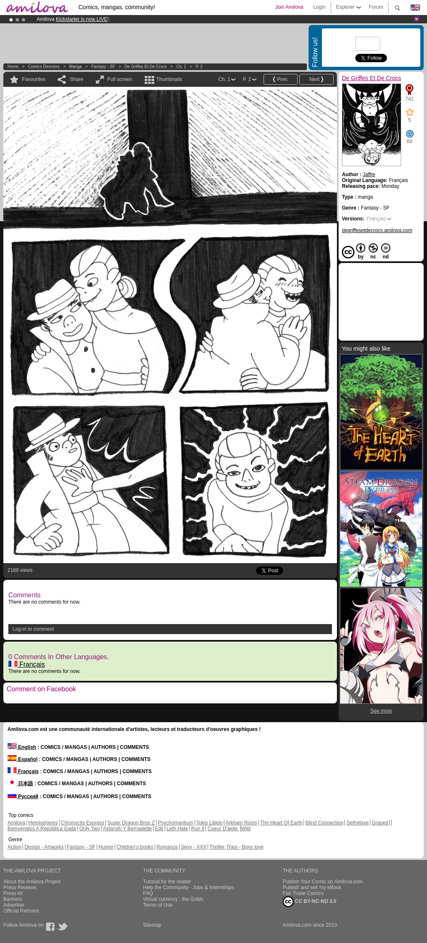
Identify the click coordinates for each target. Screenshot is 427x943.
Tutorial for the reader (167, 882)
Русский (23, 796)
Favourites (33, 79)
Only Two (89, 829)
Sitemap (152, 925)
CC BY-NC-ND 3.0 (310, 901)
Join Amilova (289, 7)
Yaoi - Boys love (246, 847)
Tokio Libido (209, 823)
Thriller (217, 847)
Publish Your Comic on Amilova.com (323, 882)
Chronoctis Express (82, 823)
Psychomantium (175, 823)
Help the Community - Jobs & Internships (188, 887)
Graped (380, 823)
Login (319, 7)
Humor (105, 847)
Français (26, 664)
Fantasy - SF (103, 66)
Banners (12, 899)
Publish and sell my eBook (312, 887)
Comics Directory (44, 66)
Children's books (134, 847)
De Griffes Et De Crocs (146, 66)
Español (23, 759)
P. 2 (199, 66)
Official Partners (21, 911)
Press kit (13, 893)
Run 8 (197, 829)
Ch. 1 (181, 66)
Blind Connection (325, 823)
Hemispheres (43, 823)
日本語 (20, 783)
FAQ (148, 893)
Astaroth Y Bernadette (127, 829)
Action (14, 847)
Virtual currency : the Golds (173, 899)
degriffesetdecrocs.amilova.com (377, 230)
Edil (159, 829)
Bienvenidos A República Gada (42, 829)
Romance (167, 847)
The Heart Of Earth (281, 823)
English (22, 747)
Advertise (13, 905)
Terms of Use (158, 905)
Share (76, 79)
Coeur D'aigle (223, 829)
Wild (245, 829)
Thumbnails (169, 79)
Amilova (16, 823)
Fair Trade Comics (303, 893)
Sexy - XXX (193, 847)
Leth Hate (177, 829)
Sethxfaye (358, 823)
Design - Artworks (44, 847)
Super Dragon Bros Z (130, 823)
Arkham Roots (241, 823)
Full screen (120, 79)
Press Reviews (19, 887)
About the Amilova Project (31, 882)
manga (75, 66)
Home (13, 66)
